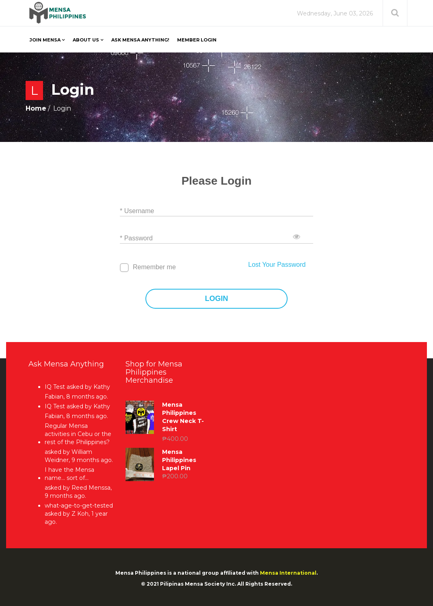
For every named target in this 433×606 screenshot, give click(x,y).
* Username (137, 210)
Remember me (154, 267)
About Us (86, 40)
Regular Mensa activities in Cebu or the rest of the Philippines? (78, 434)
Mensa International (288, 573)
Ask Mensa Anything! (140, 40)
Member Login (196, 40)
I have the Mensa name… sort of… (69, 474)
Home (36, 108)
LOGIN (216, 298)
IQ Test (55, 386)
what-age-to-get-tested (79, 505)
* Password (136, 238)
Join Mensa (45, 40)
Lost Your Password (276, 264)
